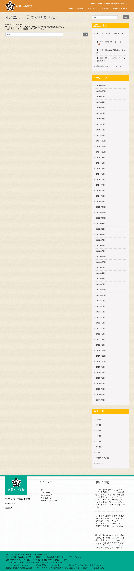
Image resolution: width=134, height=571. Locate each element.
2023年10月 (101, 218)
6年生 (98, 447)
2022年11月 (101, 257)
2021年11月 (101, 290)
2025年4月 (100, 119)
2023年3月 (100, 251)
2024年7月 (100, 168)
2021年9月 (100, 301)
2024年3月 (100, 190)
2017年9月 (100, 400)
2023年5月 (100, 240)
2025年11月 (101, 86)
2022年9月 (100, 268)
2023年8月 (100, 224)
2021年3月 (100, 334)
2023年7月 (100, 229)
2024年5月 (100, 179)
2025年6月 (100, 108)
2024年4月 (100, 185)
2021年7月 (100, 312)
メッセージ (81, 8)
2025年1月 (100, 135)
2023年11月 (101, 213)
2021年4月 (100, 328)
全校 (98, 452)
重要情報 (99, 463)
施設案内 (8, 508)
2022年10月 (101, 262)
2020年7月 (100, 378)
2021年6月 (100, 317)
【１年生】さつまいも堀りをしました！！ (110, 35)
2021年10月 (101, 295)
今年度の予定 (105, 8)
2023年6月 (100, 235)
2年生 (98, 425)
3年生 (98, 430)
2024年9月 (100, 157)
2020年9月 (100, 367)
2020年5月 (100, 389)
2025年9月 (100, 97)
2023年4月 (100, 246)
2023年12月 (101, 207)
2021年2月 (100, 339)
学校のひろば (92, 8)
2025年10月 (101, 91)
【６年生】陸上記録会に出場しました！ (110, 51)
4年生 (98, 436)
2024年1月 (100, 201)
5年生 (98, 441)
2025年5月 (100, 113)
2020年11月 (101, 356)
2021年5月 (100, 323)
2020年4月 (100, 395)
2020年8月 (100, 372)
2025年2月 (100, 130)
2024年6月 (100, 174)
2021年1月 (100, 345)
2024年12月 (101, 141)
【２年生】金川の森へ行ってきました (110, 43)
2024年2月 (100, 196)
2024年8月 (100, 163)
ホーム (71, 8)
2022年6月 (100, 279)
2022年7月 (100, 273)
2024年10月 (101, 152)
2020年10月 (101, 361)
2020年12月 (101, 350)
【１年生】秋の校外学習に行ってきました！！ (110, 59)
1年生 (98, 419)
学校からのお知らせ (120, 8)
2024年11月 (101, 146)
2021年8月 (100, 306)
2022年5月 (100, 284)
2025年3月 (100, 124)
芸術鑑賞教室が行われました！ (108, 66)
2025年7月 (100, 102)
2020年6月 (100, 383)
